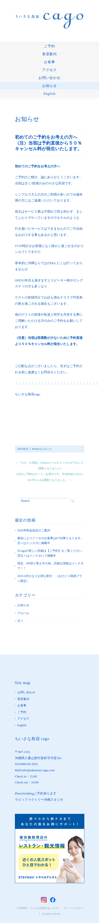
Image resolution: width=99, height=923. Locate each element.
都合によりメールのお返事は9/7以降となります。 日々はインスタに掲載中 (50, 540)
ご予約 (49, 46)
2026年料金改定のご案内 (33, 530)
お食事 (49, 62)
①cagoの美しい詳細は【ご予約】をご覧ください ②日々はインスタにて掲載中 (50, 553)
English (50, 94)
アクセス (49, 70)
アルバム (23, 613)
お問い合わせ (49, 78)
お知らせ (49, 86)
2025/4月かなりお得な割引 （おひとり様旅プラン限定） (49, 578)
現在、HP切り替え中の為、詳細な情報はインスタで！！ (50, 566)
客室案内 (49, 54)
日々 (20, 621)
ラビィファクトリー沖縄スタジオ (39, 799)
